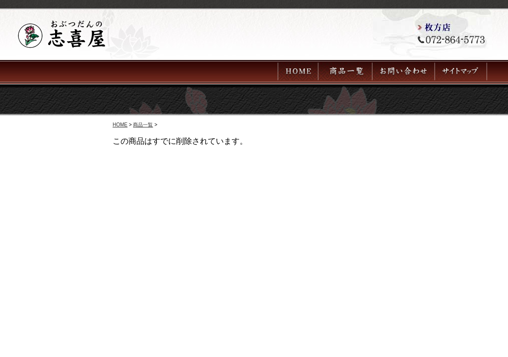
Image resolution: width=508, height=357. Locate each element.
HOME (120, 124)
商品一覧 (143, 124)
